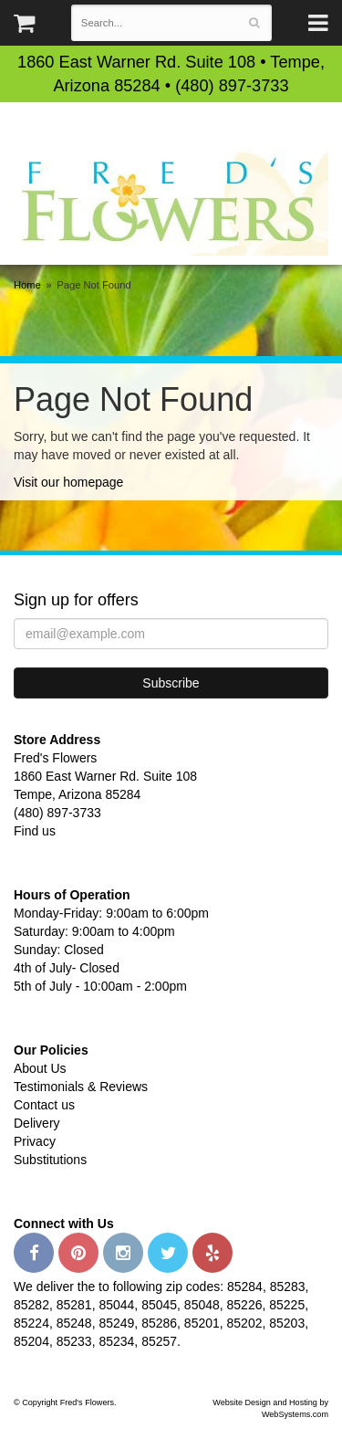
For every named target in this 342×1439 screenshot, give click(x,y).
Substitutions (50, 1159)
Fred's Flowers (171, 201)
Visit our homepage (68, 482)
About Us (40, 1068)
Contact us (44, 1105)
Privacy (35, 1141)
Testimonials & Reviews (81, 1086)
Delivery (37, 1123)
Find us (35, 831)
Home (27, 284)
